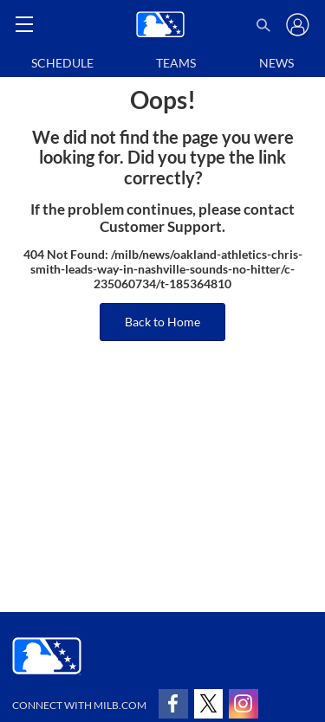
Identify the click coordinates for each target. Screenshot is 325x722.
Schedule (62, 62)
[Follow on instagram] (243, 704)
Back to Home (162, 321)
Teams (176, 62)
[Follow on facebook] (173, 704)
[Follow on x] (209, 704)
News (276, 62)
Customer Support (161, 226)
